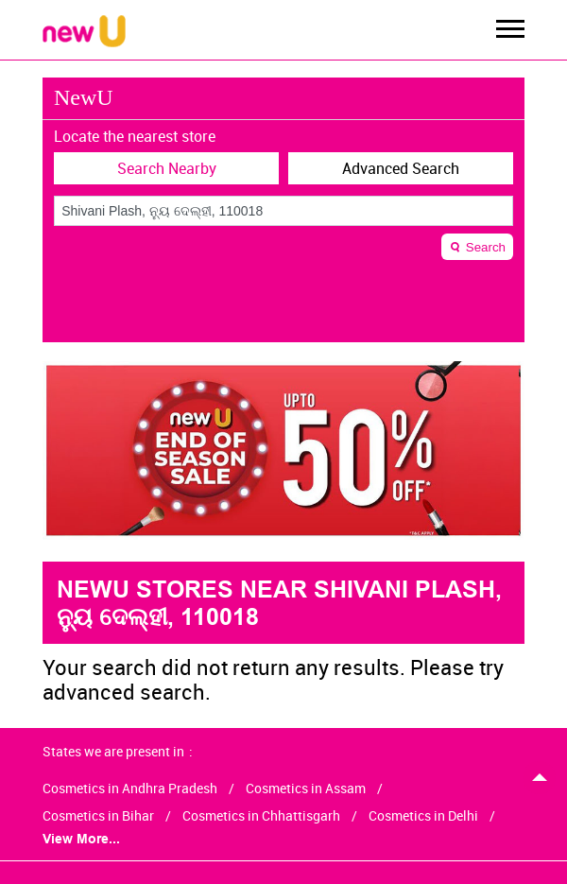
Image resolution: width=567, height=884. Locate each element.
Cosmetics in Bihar (98, 815)
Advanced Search (400, 168)
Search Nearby (166, 168)
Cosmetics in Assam (306, 788)
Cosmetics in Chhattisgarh (261, 815)
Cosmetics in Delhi (423, 815)
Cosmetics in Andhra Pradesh (130, 788)
